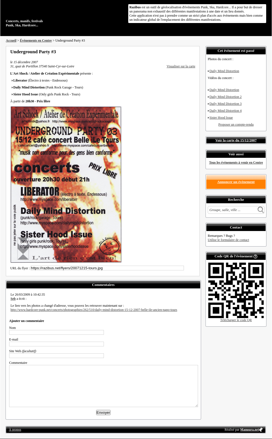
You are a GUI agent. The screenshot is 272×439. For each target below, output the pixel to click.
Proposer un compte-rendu (235, 124)
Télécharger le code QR (236, 320)
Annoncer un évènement (236, 182)
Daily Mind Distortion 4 (225, 111)
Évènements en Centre (36, 40)
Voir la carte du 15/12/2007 (236, 140)
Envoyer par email (186, 51)
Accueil (11, 40)
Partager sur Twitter (178, 51)
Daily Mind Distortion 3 (225, 104)
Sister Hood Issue (221, 118)
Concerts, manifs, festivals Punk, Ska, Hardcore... (42, 15)
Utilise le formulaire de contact (228, 240)
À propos (15, 430)
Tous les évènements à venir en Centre (236, 162)
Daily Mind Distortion (224, 71)
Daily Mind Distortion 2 (225, 97)
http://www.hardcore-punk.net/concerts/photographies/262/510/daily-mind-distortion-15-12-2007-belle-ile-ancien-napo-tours (94, 310)
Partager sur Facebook (171, 51)
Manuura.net (249, 430)
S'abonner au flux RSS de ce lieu (193, 51)
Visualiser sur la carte (180, 66)
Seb (13, 299)
